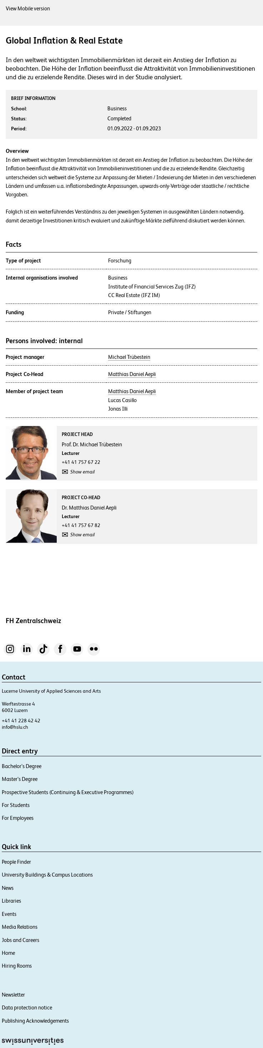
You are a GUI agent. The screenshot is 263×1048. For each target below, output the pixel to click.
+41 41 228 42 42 (21, 720)
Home (8, 953)
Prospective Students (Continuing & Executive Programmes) (68, 792)
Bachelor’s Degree (21, 766)
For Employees (18, 818)
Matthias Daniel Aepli (132, 374)
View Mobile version (28, 8)
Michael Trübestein (129, 357)
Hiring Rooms (17, 966)
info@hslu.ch (15, 727)
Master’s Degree (19, 779)
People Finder (16, 862)
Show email (82, 472)
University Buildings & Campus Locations (47, 875)
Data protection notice (27, 1007)
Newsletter (13, 995)
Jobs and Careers (20, 940)
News (8, 888)
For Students (16, 805)
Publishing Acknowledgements (35, 1021)
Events (9, 914)
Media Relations (19, 927)
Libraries (11, 901)
